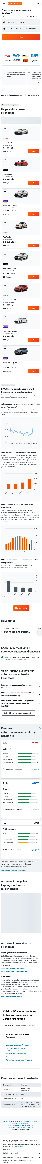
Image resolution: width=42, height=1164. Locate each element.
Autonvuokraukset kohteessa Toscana (19, 1125)
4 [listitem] (4, 179)
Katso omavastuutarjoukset (11, 997)
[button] (3, 3)
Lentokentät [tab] (21, 1026)
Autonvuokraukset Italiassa (20, 1123)
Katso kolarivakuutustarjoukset (13, 968)
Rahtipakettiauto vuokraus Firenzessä (19, 1060)
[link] (21, 608)
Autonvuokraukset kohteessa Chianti (20, 1127)
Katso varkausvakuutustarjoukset (14, 971)
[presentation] (12, 13)
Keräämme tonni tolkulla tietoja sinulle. (22, 1157)
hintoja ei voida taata (16, 1146)
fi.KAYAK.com (6, 1121)
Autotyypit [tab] (9, 1026)
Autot (14, 1121)
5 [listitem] (4, 211)
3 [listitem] (8, 211)
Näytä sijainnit (35, 769)
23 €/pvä (6, 13)
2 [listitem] (4, 148)
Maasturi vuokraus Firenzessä (16, 1054)
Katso (33, 151)
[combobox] (9, 17)
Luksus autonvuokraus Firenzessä (17, 1045)
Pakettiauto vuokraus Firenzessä (17, 1042)
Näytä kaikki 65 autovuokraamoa (13, 870)
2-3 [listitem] (13, 242)
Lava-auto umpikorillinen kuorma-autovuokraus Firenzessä (17, 1049)
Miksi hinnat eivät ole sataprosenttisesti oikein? (22, 1161)
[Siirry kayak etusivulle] (15, 3)
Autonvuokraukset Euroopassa (28, 1121)
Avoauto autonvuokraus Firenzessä (18, 1057)
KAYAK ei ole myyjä (22, 1153)
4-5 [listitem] (13, 148)
